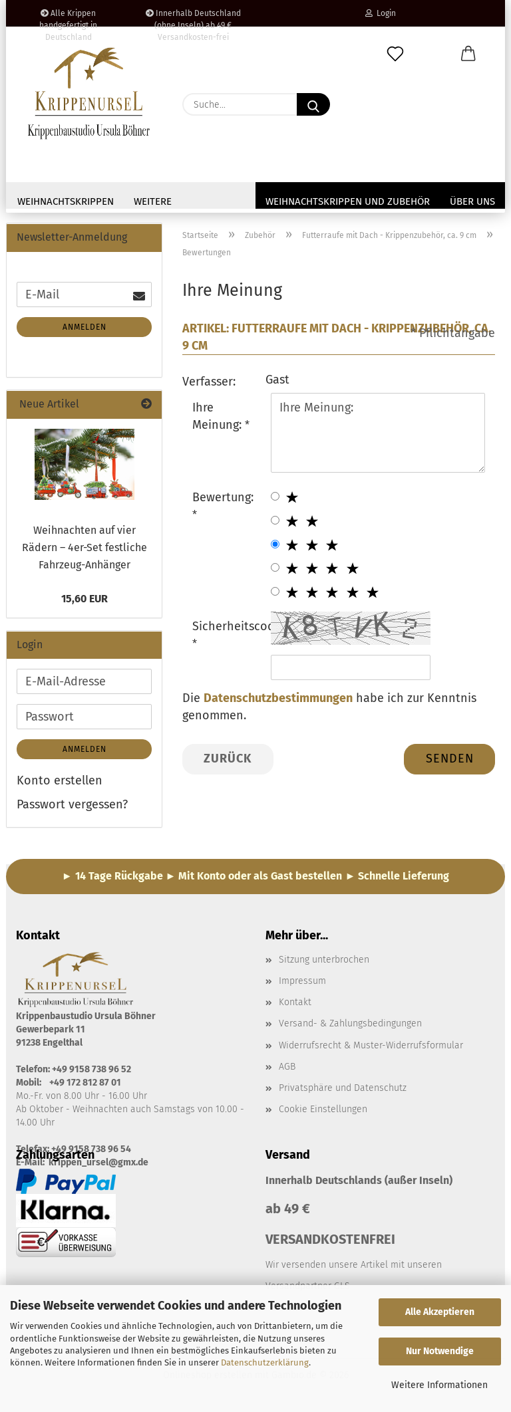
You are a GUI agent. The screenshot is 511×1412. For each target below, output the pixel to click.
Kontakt (295, 1002)
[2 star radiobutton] (275, 520)
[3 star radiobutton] (275, 544)
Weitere (153, 201)
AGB (287, 1066)
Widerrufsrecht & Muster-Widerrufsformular (371, 1045)
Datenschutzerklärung (265, 1362)
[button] (468, 54)
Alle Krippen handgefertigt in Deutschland (68, 18)
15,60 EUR (84, 598)
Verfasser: (209, 381)
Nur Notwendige (440, 1351)
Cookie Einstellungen (323, 1109)
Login (380, 13)
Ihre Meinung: (218, 416)
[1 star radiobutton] (275, 496)
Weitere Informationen (439, 1385)
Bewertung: (223, 497)
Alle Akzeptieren (439, 1312)
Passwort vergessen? (72, 804)
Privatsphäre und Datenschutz (343, 1088)
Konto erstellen (59, 780)
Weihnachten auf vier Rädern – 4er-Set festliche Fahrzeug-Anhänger (84, 547)
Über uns (472, 201)
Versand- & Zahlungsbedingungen (350, 1023)
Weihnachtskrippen (65, 201)
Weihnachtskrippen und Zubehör (347, 201)
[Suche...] (313, 104)
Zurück (228, 758)
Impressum (302, 981)
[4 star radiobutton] (275, 567)
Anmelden (84, 327)
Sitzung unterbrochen (324, 959)
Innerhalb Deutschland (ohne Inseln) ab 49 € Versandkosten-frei (193, 18)
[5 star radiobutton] (275, 591)
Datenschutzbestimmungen (278, 698)
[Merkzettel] (395, 54)
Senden (450, 758)
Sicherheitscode (226, 626)
